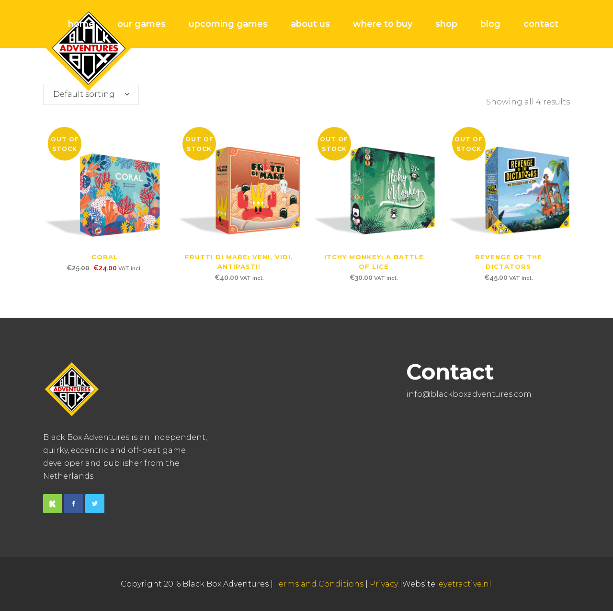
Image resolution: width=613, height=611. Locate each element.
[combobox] (91, 94)
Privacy (384, 583)
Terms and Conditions (319, 583)
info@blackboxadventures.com (469, 394)
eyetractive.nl (465, 583)
